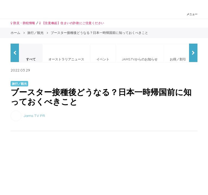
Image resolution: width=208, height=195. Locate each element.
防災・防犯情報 (23, 23)
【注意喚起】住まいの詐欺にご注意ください (71, 23)
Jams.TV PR (34, 115)
